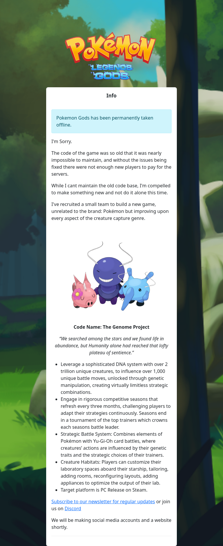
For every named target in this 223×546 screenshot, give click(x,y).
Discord (72, 508)
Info (112, 95)
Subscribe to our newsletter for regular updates (103, 501)
